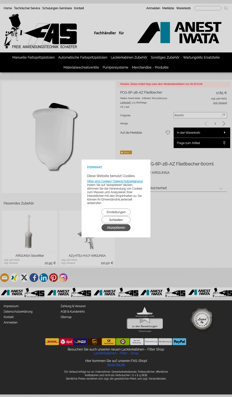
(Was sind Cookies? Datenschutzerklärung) (115, 181)
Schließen (116, 220)
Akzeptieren (116, 228)
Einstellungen (116, 212)
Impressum (94, 167)
